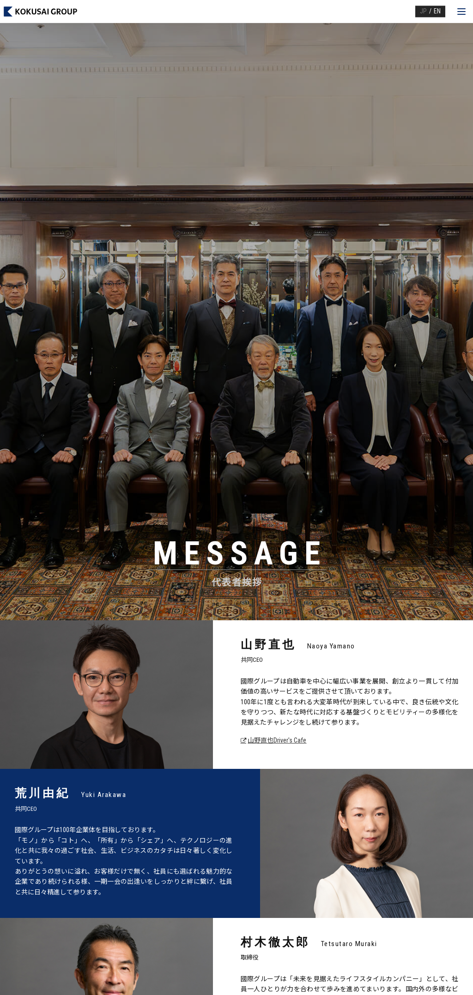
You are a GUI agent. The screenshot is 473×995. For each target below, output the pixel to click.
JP (423, 11)
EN (437, 11)
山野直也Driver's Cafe (277, 740)
